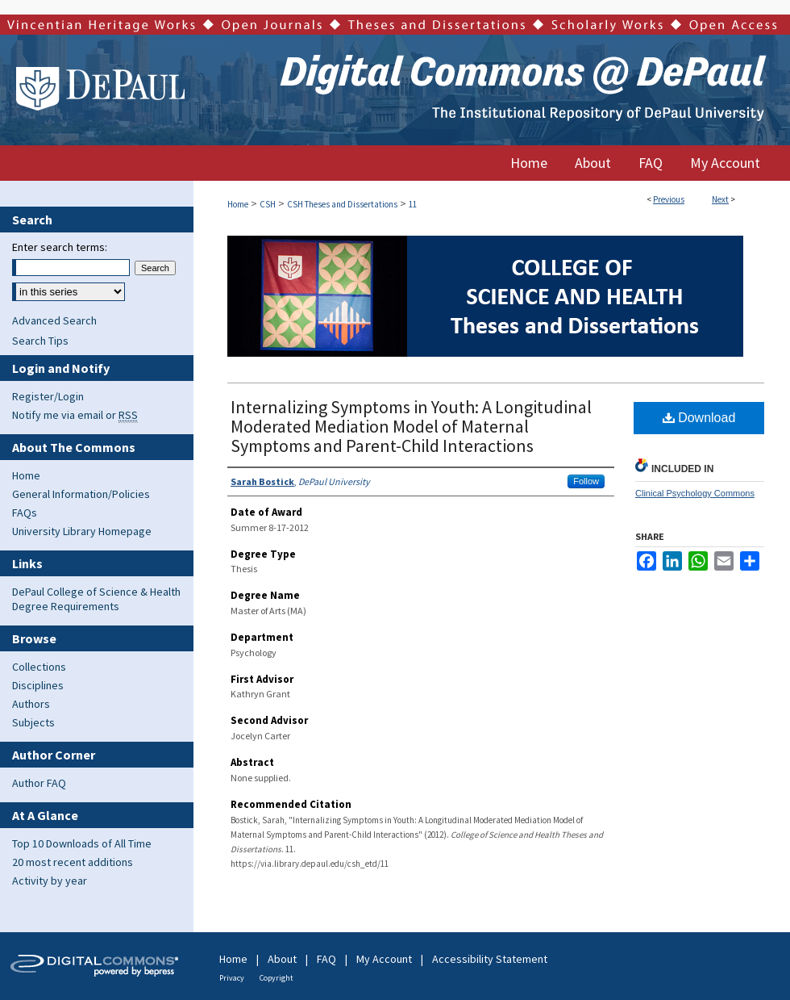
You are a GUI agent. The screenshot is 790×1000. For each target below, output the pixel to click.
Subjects (33, 722)
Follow (586, 481)
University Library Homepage (82, 531)
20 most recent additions (72, 862)
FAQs (24, 512)
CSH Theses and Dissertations (342, 204)
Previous (668, 199)
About (282, 959)
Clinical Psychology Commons (695, 493)
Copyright (276, 978)
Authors (31, 704)
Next (720, 199)
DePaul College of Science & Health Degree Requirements (96, 598)
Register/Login (48, 396)
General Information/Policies (81, 494)
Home (237, 204)
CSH (268, 204)
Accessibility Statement (489, 959)
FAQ (326, 959)
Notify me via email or (75, 415)
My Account (384, 959)
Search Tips (40, 340)
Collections (39, 666)
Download (699, 418)
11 (413, 204)
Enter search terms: (59, 247)
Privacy (231, 978)
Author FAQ (39, 783)
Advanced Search (54, 320)
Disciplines (38, 685)
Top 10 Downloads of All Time (82, 843)
